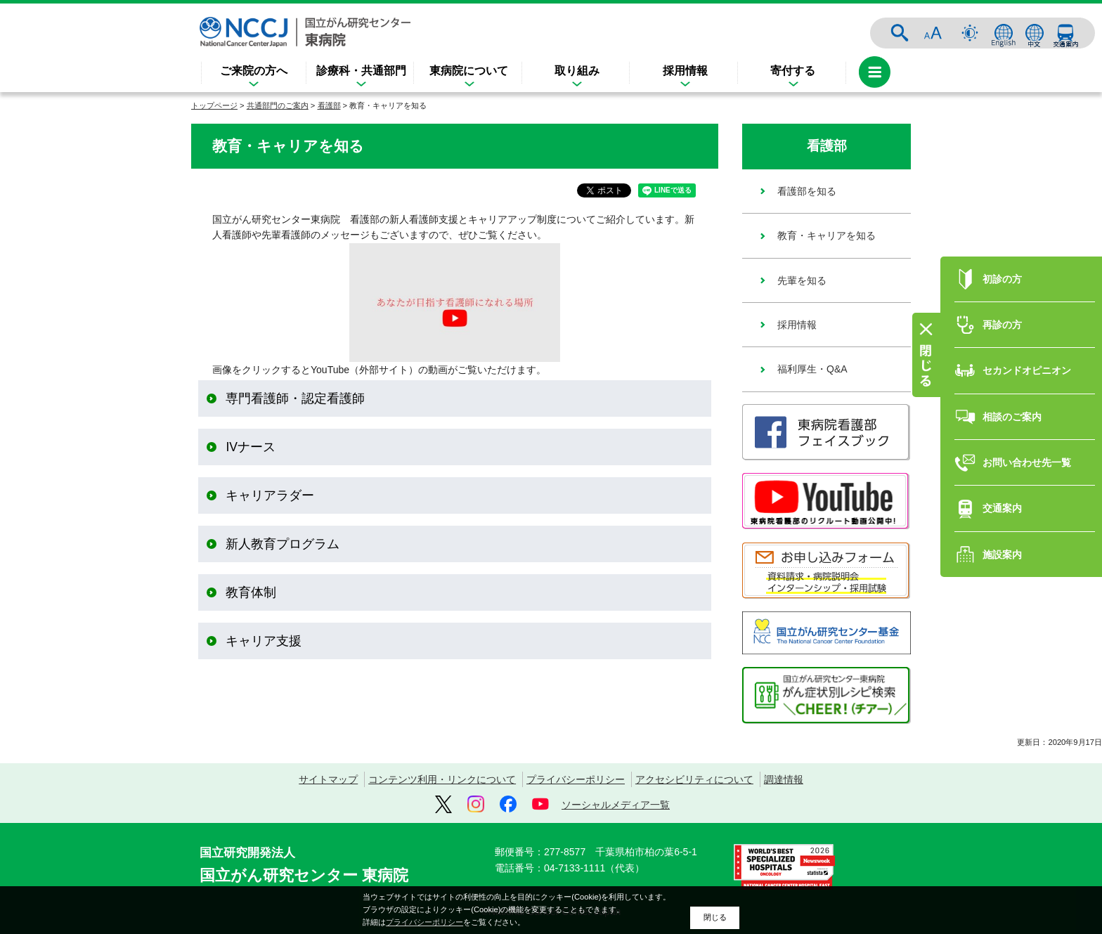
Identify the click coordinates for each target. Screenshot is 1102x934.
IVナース (251, 447)
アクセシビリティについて (694, 779)
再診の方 (1002, 312)
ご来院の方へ (253, 71)
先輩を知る (801, 280)
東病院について (468, 71)
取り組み (577, 71)
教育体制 (251, 592)
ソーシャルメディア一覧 (616, 804)
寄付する (792, 71)
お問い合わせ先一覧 (1027, 449)
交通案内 (1065, 33)
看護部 (329, 105)
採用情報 (685, 71)
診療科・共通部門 (361, 71)
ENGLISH (1003, 33)
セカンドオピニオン (1027, 357)
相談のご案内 (1012, 404)
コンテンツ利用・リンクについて (442, 779)
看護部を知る (806, 191)
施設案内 (1002, 541)
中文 (1034, 33)
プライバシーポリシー (575, 779)
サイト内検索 (899, 33)
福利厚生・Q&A (812, 369)
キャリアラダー (270, 495)
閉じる (715, 917)
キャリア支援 (264, 641)
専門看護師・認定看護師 (295, 398)
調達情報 (783, 779)
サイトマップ (328, 779)
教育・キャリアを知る (826, 235)
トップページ (214, 105)
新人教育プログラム (282, 544)
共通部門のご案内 (278, 105)
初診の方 (1002, 265)
